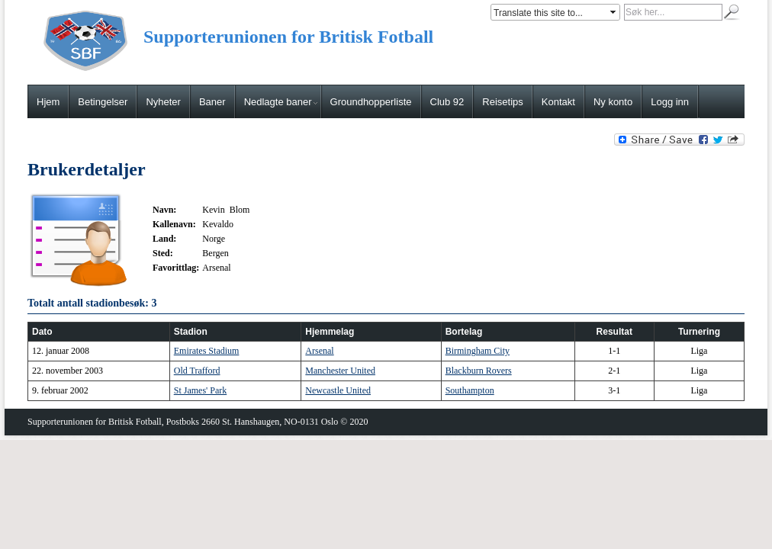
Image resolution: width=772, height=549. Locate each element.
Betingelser (102, 102)
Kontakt (558, 102)
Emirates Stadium (207, 350)
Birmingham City (478, 350)
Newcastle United (338, 390)
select (614, 12)
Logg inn (670, 102)
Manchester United (340, 370)
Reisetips (502, 102)
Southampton (470, 390)
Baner (212, 102)
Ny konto (612, 102)
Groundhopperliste (371, 102)
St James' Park (200, 390)
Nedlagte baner (280, 102)
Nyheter (163, 102)
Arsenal (319, 350)
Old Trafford (197, 370)
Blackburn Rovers (479, 370)
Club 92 (447, 102)
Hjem (48, 102)
